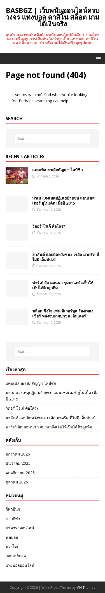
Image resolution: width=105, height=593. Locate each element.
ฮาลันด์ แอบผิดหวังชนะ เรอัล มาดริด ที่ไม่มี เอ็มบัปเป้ (65, 257)
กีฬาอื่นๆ (13, 509)
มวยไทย (12, 546)
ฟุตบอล (12, 537)
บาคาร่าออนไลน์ (20, 527)
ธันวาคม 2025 (18, 463)
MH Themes (85, 587)
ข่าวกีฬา (13, 518)
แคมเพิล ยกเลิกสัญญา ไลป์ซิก (57, 169)
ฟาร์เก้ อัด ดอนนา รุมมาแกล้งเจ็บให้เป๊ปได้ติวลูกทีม (62, 285)
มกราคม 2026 (18, 454)
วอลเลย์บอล (16, 555)
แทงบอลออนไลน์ (20, 565)
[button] (97, 58)
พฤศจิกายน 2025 (20, 472)
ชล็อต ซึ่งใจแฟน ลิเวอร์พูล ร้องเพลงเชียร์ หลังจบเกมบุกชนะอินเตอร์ (62, 313)
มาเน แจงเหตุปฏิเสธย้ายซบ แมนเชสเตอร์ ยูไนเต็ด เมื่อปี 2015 (63, 200)
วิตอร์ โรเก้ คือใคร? (48, 226)
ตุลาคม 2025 (17, 482)
